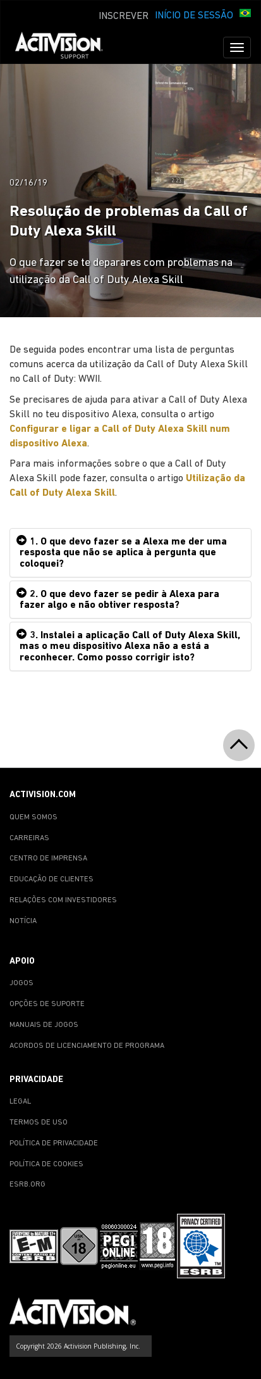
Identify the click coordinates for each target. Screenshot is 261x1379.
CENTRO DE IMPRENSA (48, 858)
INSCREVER (124, 16)
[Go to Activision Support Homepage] (65, 47)
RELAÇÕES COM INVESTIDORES (63, 900)
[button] (245, 14)
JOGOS (21, 983)
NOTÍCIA (23, 921)
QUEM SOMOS (33, 817)
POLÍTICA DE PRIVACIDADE (53, 1143)
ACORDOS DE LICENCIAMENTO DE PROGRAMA (86, 1046)
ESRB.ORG (27, 1184)
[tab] (130, 553)
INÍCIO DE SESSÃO (194, 16)
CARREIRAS (29, 838)
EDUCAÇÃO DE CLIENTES (51, 879)
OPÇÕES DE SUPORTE (47, 1004)
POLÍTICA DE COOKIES (46, 1164)
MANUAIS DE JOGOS (43, 1025)
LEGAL (20, 1101)
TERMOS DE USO (38, 1122)
